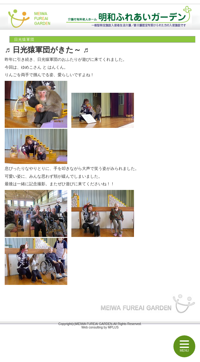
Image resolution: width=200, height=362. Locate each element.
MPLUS (113, 327)
